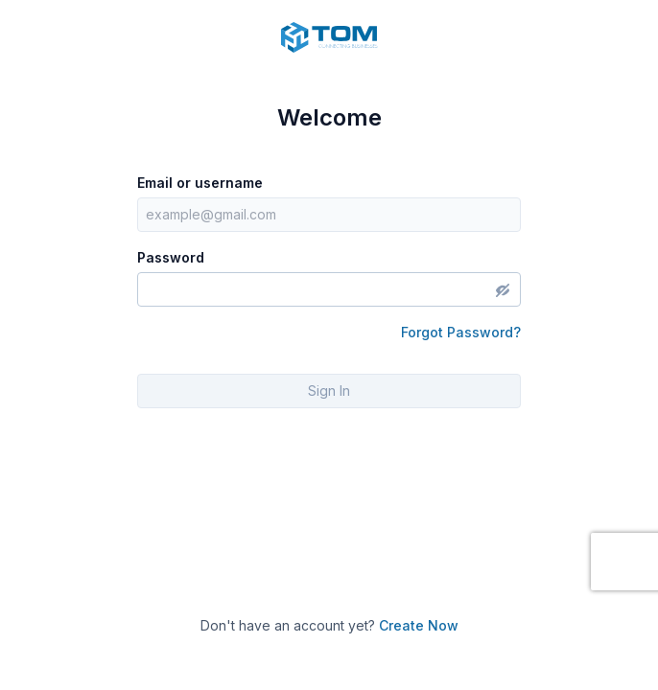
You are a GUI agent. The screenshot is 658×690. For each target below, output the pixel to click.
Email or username (200, 182)
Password (170, 257)
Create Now (418, 625)
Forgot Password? (461, 332)
